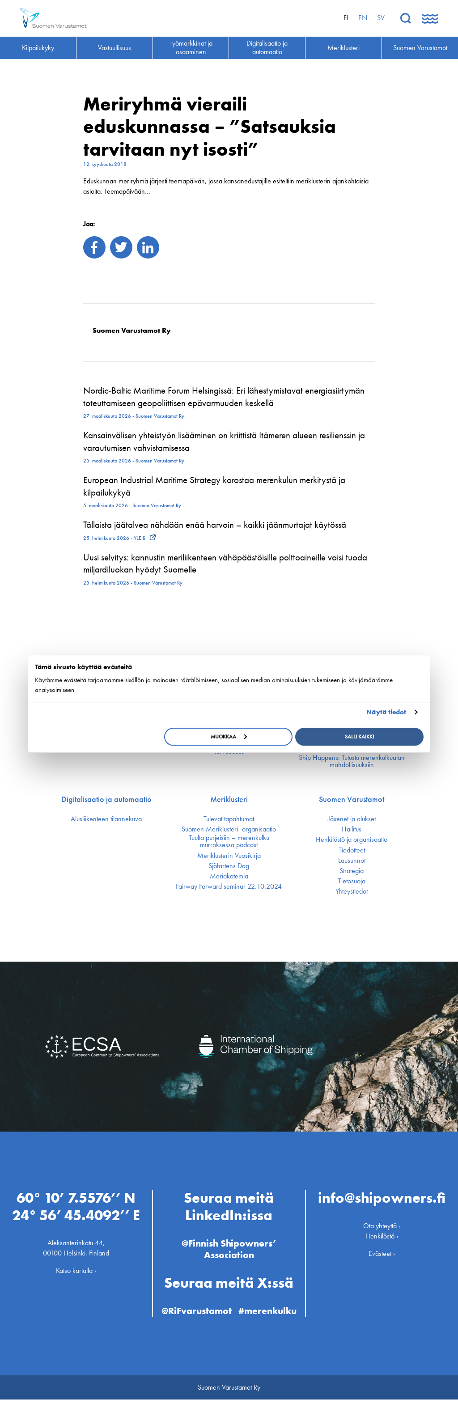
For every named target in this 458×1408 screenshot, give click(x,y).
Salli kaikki (359, 736)
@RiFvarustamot (227, 1308)
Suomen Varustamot (351, 799)
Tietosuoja (351, 881)
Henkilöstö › (382, 1233)
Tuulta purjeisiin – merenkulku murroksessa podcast (229, 841)
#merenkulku (229, 1319)
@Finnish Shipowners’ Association (229, 1246)
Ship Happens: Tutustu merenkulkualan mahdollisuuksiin (352, 761)
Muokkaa (229, 736)
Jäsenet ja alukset (352, 819)
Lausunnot (351, 860)
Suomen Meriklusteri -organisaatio (229, 829)
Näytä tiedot (386, 712)
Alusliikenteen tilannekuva (106, 819)
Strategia (351, 870)
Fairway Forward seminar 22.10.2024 (229, 886)
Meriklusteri (229, 799)
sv (381, 17)
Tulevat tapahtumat (229, 819)
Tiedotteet (352, 850)
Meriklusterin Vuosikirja (229, 855)
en (362, 17)
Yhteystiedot (351, 891)
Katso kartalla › (76, 1267)
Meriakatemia (229, 876)
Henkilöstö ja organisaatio (351, 839)
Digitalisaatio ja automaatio (106, 799)
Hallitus (351, 829)
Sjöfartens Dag (228, 865)
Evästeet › (382, 1250)
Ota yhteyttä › (382, 1222)
